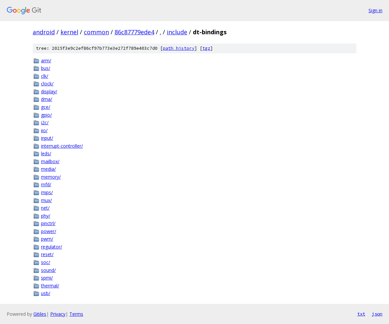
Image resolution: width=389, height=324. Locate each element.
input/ (47, 138)
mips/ (47, 192)
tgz (206, 48)
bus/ (45, 68)
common (96, 32)
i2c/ (45, 122)
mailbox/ (50, 161)
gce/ (45, 107)
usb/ (45, 293)
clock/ (47, 83)
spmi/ (47, 278)
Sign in (375, 10)
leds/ (46, 153)
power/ (48, 231)
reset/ (47, 254)
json (377, 314)
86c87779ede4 (134, 32)
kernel (69, 32)
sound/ (48, 270)
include (177, 32)
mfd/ (46, 184)
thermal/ (50, 285)
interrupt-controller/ (62, 146)
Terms (76, 314)
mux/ (46, 200)
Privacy (57, 314)
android (44, 32)
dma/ (46, 99)
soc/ (45, 262)
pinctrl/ (48, 223)
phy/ (45, 216)
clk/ (44, 76)
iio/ (44, 130)
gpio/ (46, 115)
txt (361, 314)
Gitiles (39, 314)
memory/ (51, 177)
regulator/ (51, 247)
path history (178, 48)
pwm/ (47, 239)
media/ (48, 169)
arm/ (46, 60)
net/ (45, 208)
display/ (49, 91)
